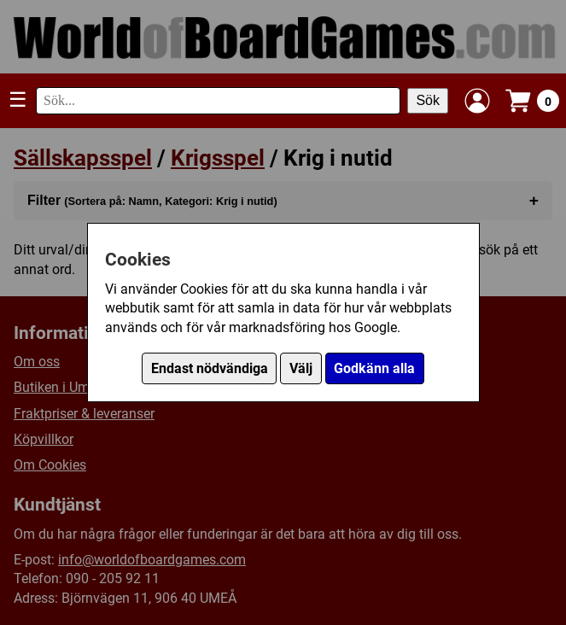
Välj (300, 368)
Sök (428, 100)
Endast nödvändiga (209, 368)
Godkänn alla (374, 368)
